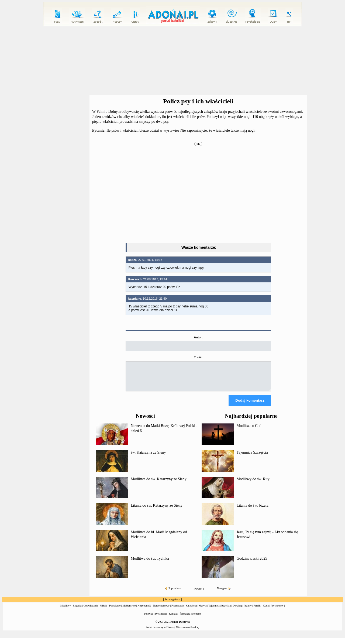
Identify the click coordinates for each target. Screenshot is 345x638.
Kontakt (196, 618)
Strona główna (172, 604)
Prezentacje (177, 610)
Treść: (198, 357)
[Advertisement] (172, 60)
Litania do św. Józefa (252, 510)
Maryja (203, 610)
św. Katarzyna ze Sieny (148, 457)
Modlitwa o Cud (249, 431)
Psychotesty (277, 610)
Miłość (103, 610)
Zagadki (77, 610)
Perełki (257, 610)
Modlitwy (65, 610)
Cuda (266, 610)
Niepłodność (144, 610)
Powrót (198, 593)
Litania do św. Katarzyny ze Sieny (156, 510)
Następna (223, 593)
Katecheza (191, 610)
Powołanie (114, 610)
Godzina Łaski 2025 (252, 563)
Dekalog (237, 610)
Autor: (198, 337)
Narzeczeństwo (161, 610)
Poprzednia (173, 593)
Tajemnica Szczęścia (252, 457)
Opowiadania (91, 610)
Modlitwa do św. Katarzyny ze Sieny (159, 484)
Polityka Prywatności (155, 618)
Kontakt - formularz (180, 618)
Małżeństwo (129, 610)
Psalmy (247, 610)
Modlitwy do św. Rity (253, 484)
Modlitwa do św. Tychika (150, 563)
